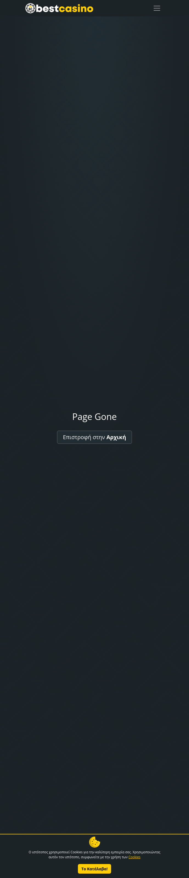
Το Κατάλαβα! (94, 868)
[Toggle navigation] (156, 8)
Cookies (134, 857)
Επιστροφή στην (94, 437)
